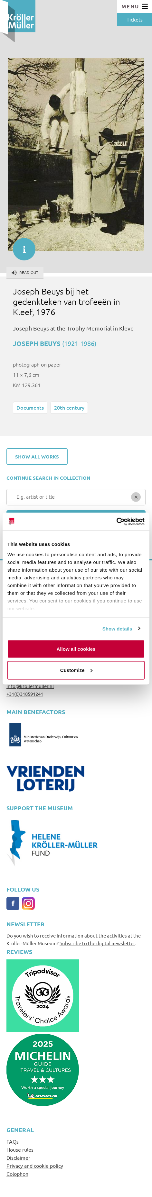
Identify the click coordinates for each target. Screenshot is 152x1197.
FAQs (12, 1141)
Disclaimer (18, 1157)
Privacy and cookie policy (34, 1165)
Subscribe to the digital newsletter (97, 943)
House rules (19, 1149)
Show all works (37, 456)
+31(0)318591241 (24, 694)
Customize (76, 670)
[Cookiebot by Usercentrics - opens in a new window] (116, 521)
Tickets (135, 19)
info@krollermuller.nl (30, 686)
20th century (69, 407)
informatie (21, 246)
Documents (30, 407)
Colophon (17, 1173)
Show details (117, 628)
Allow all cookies (76, 649)
